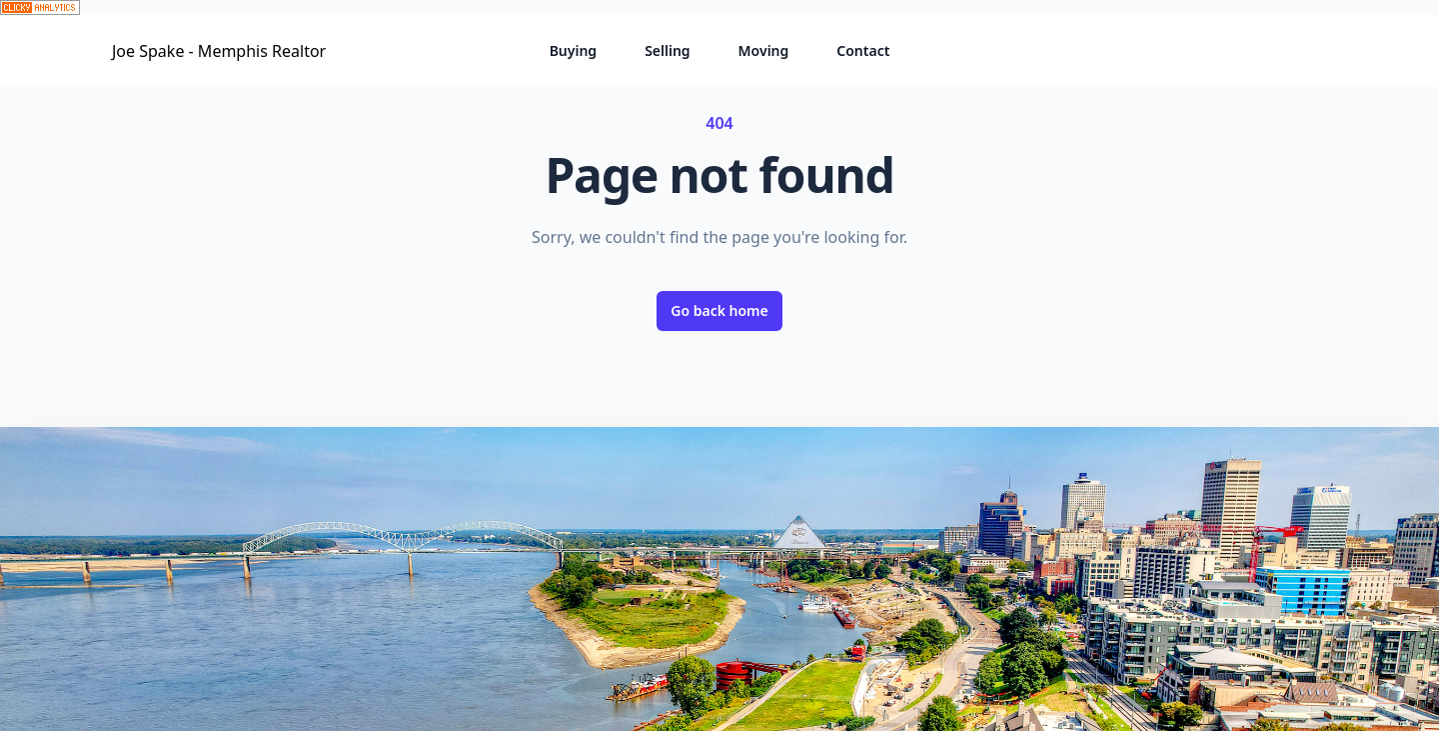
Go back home (719, 310)
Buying (574, 50)
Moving (763, 50)
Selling (667, 50)
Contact (862, 50)
